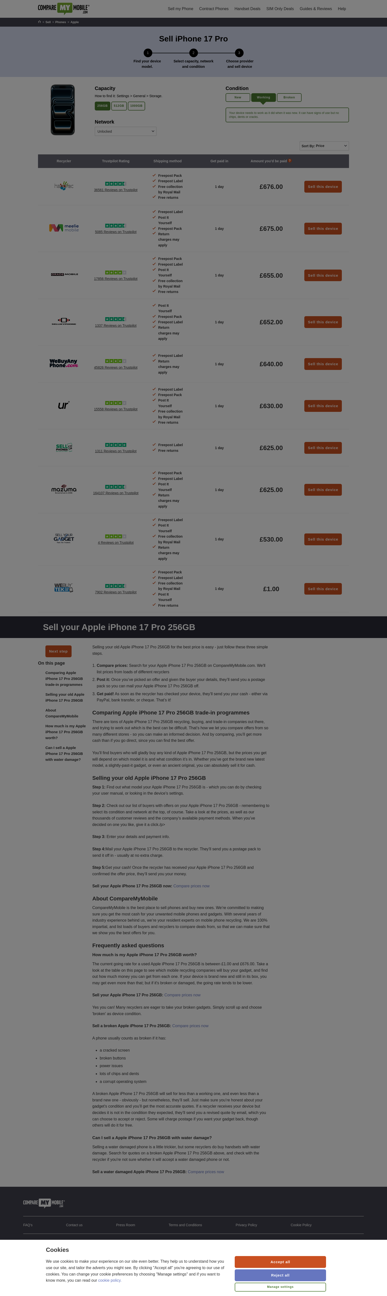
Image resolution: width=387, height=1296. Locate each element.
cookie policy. (110, 1280)
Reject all (280, 1275)
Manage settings (280, 1287)
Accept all (280, 1262)
